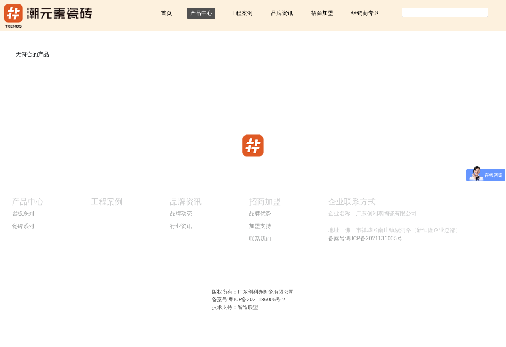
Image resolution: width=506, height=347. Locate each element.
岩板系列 (23, 213)
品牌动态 (181, 213)
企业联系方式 (352, 201)
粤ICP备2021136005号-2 (256, 299)
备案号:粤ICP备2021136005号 (365, 238)
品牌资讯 (282, 13)
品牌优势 (260, 213)
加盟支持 (260, 226)
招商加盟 (322, 13)
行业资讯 (181, 226)
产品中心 (201, 13)
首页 (166, 13)
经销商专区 (365, 13)
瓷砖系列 (23, 226)
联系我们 (260, 239)
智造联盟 (248, 307)
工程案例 (241, 13)
